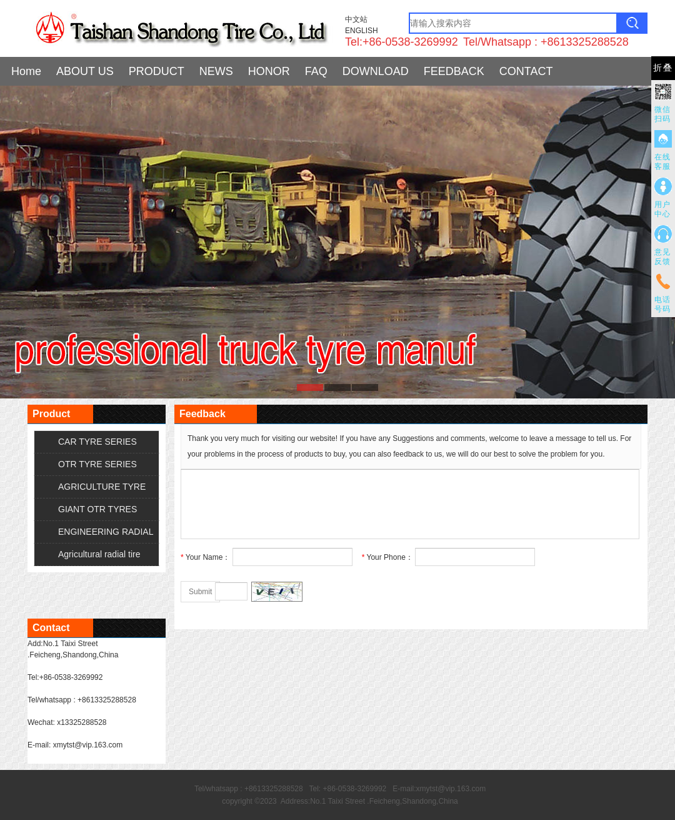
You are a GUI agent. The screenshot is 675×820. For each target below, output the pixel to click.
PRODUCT (156, 71)
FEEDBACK (454, 71)
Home (26, 71)
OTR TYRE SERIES (97, 464)
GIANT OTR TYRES (97, 509)
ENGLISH (361, 30)
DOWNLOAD (375, 71)
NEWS (216, 71)
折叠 (663, 68)
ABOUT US (85, 71)
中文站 (356, 19)
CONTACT (526, 71)
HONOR (269, 71)
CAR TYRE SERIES (97, 442)
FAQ (316, 71)
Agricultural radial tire (99, 554)
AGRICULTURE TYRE (102, 487)
